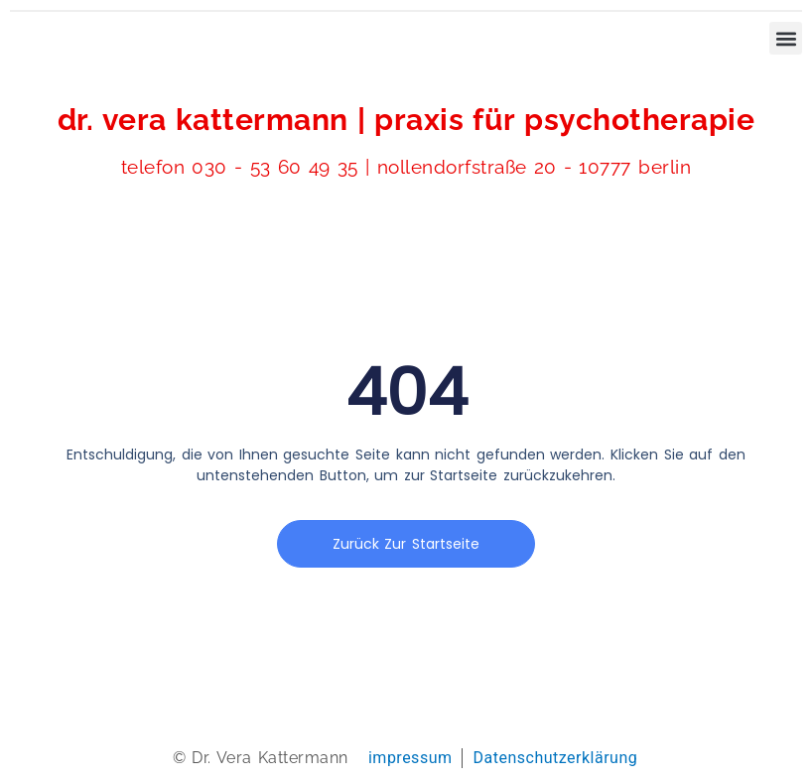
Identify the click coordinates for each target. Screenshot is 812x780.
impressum (410, 757)
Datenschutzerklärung (555, 757)
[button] (785, 38)
